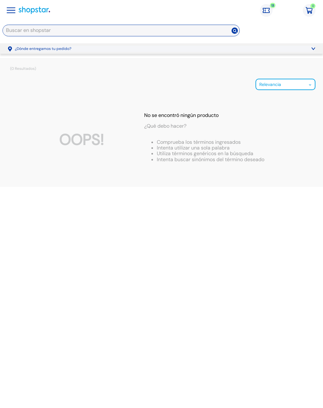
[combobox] (121, 31)
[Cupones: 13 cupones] (269, 10)
